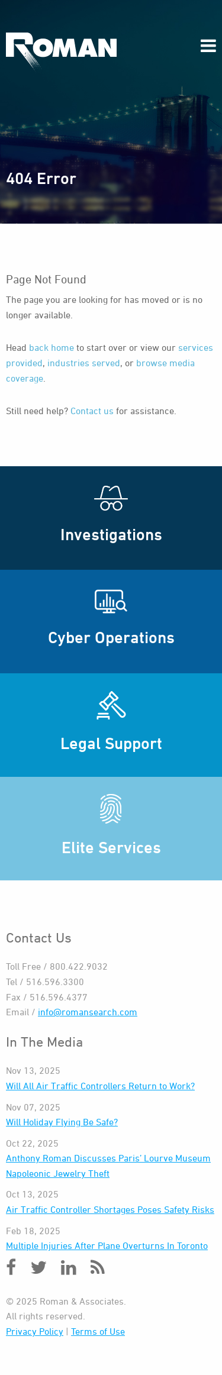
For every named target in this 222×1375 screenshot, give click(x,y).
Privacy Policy (34, 1331)
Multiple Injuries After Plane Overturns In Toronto (107, 1245)
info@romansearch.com (87, 1011)
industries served (83, 362)
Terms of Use (98, 1331)
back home (51, 347)
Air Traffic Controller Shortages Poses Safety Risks (110, 1209)
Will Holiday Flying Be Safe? (62, 1121)
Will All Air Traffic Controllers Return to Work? (100, 1085)
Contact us (92, 410)
